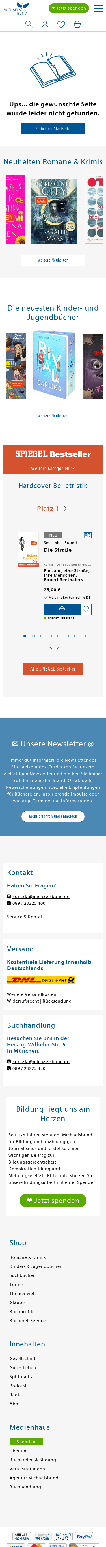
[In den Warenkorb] (62, 609)
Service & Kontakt (26, 916)
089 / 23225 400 (29, 903)
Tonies (17, 1284)
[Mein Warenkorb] (77, 24)
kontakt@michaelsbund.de (41, 896)
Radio (16, 1394)
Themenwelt (23, 1293)
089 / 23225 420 (29, 1068)
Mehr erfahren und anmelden (53, 816)
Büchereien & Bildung (33, 1459)
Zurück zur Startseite (53, 128)
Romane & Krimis (28, 1257)
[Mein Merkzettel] (61, 25)
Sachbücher (22, 1275)
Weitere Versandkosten (32, 994)
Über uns (19, 1450)
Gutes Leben (23, 1367)
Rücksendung (57, 1001)
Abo (14, 1403)
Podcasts (19, 1385)
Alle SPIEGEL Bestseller (53, 668)
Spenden (26, 1441)
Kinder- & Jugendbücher (36, 1266)
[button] (24, 636)
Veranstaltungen (27, 1468)
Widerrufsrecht (23, 1001)
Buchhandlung (25, 1487)
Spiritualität (22, 1376)
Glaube (17, 1302)
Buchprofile (22, 1311)
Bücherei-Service (28, 1320)
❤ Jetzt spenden (68, 8)
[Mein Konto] (45, 24)
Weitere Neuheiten (53, 260)
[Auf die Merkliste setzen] (86, 609)
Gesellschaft (23, 1358)
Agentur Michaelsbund (34, 1478)
